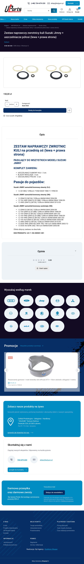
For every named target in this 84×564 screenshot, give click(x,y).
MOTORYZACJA (15, 25)
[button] (54, 10)
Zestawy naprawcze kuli (29, 25)
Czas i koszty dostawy (64, 528)
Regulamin (66, 497)
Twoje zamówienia (36, 525)
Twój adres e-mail (49, 487)
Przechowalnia (35, 530)
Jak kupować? (8, 542)
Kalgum (6, 25)
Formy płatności (62, 525)
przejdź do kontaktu (18, 470)
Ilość (6, 100)
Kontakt (73, 3)
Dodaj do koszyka (34, 110)
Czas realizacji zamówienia (66, 530)
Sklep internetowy (39, 561)
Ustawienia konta (36, 528)
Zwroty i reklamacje (36, 545)
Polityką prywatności (67, 501)
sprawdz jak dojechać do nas (20, 433)
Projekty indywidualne (10, 528)
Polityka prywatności (10, 545)
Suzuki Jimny (42, 25)
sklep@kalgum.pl (57, 3)
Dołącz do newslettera (54, 493)
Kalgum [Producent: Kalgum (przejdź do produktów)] (6, 42)
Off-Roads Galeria (9, 530)
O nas (5, 525)
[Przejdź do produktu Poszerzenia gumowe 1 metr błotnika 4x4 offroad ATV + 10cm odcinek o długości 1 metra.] (42, 366)
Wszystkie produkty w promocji (31, 346)
